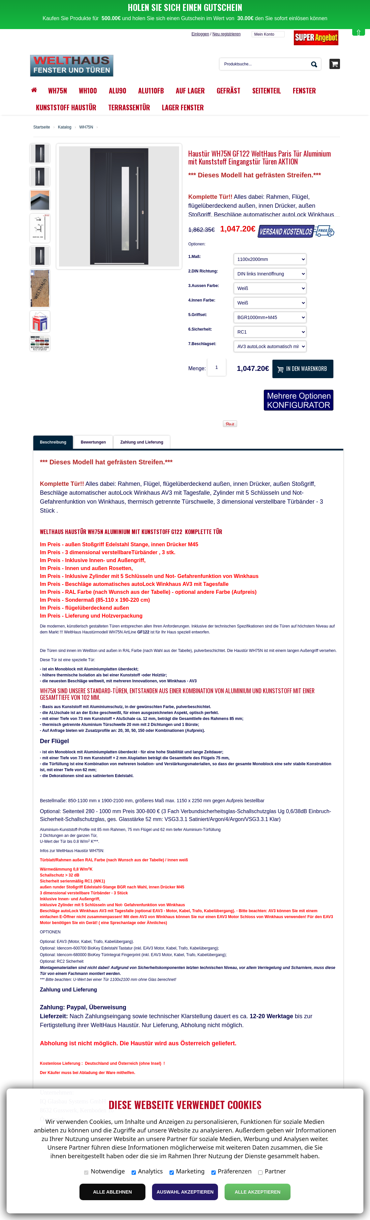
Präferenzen (231, 1171)
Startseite (41, 115)
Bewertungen (93, 430)
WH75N (86, 115)
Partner (272, 1171)
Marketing (187, 1171)
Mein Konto (264, 22)
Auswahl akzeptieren (185, 1192)
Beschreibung (53, 430)
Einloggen (200, 21)
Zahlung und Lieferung (141, 430)
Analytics (147, 1171)
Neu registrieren (226, 21)
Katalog (65, 115)
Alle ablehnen (112, 1192)
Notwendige (104, 1171)
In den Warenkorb (302, 356)
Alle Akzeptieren (258, 1192)
